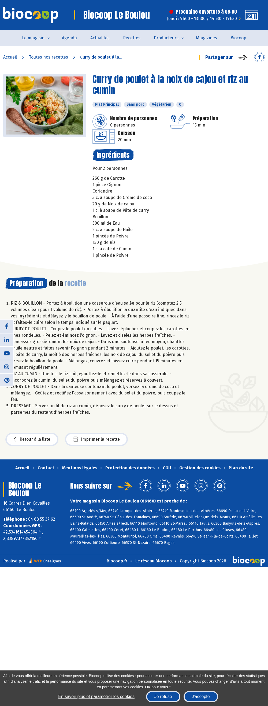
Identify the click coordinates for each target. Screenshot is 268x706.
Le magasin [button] (33, 37)
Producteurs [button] (166, 37)
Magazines (206, 37)
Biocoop (238, 37)
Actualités (100, 37)
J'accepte (201, 696)
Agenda (69, 37)
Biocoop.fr (117, 560)
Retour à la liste (31, 439)
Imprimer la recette (96, 439)
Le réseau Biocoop (153, 560)
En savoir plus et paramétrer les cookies (96, 696)
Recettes (131, 37)
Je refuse (163, 696)
